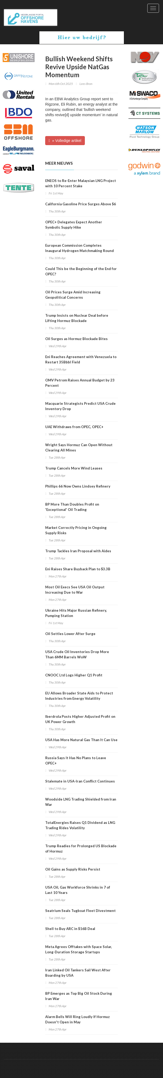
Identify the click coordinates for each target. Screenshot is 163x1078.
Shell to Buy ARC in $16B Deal (70, 929)
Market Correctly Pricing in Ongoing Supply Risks (76, 530)
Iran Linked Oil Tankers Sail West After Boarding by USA (78, 972)
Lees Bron (86, 84)
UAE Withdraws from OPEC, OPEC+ (74, 427)
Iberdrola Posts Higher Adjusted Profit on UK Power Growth (80, 719)
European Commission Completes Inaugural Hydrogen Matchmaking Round (79, 248)
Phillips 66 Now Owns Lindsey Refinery (77, 486)
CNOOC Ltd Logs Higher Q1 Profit (73, 675)
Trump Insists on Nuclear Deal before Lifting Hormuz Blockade (76, 318)
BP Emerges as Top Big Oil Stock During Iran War (78, 996)
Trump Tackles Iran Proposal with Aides (78, 551)
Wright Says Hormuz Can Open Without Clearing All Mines (78, 447)
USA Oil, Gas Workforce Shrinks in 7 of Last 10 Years (77, 890)
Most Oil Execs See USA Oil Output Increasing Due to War (75, 589)
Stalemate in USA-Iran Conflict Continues (80, 781)
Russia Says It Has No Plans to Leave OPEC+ (75, 760)
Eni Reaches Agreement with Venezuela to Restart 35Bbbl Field (80, 359)
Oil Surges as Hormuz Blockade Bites (76, 339)
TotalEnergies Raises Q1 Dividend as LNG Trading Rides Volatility (80, 825)
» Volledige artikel (65, 140)
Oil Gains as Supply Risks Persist (72, 869)
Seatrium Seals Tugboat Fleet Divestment (80, 911)
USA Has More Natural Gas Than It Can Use (81, 740)
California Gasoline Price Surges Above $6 (80, 204)
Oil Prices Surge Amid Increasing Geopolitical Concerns (73, 294)
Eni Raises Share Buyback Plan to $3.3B (77, 569)
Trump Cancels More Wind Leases (73, 468)
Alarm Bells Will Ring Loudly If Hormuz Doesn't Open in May (77, 1019)
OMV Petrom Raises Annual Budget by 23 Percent (80, 383)
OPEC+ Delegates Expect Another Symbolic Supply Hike (73, 224)
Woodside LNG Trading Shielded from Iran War (80, 802)
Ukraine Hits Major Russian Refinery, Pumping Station (76, 613)
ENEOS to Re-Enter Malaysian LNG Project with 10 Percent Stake (80, 183)
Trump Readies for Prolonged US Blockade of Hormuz (80, 848)
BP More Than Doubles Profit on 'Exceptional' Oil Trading (72, 507)
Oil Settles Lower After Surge (70, 634)
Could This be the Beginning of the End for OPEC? (81, 271)
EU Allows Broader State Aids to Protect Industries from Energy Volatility (79, 696)
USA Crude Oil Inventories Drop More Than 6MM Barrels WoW (77, 654)
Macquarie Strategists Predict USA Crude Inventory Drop (80, 406)
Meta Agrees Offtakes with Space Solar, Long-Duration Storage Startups (78, 949)
